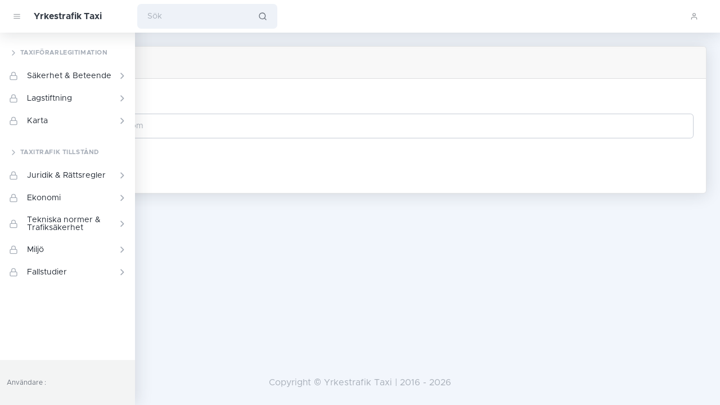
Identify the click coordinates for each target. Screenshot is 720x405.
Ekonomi (68, 198)
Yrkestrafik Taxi (68, 16)
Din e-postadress (198, 97)
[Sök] (193, 16)
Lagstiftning (68, 98)
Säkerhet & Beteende (68, 75)
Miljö (68, 249)
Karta (68, 120)
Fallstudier (68, 272)
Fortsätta (189, 160)
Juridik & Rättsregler (68, 175)
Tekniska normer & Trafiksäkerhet (68, 224)
